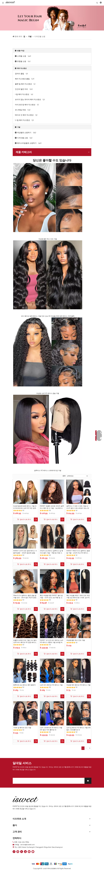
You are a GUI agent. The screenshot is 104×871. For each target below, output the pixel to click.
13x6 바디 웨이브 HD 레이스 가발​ (51, 685)
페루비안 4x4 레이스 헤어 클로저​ (24, 685)
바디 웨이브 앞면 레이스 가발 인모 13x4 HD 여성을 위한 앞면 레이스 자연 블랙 (47, 316)
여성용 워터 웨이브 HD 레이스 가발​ (78, 685)
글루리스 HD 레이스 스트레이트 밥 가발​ (47, 470)
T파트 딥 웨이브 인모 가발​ (22, 727)
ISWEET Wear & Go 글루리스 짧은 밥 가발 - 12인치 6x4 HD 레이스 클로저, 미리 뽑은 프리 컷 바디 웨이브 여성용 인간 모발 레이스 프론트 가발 (78, 552)
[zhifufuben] (52, 863)
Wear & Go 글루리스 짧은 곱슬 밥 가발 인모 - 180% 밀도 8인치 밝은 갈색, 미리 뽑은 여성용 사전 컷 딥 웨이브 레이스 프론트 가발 (24, 597)
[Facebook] (14, 851)
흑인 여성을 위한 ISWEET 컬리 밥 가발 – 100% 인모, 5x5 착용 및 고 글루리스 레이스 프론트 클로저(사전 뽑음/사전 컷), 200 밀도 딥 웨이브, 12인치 (52, 597)
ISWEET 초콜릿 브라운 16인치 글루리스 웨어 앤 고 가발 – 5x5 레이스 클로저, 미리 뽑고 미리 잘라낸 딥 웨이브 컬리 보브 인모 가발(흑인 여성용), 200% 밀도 (52, 507)
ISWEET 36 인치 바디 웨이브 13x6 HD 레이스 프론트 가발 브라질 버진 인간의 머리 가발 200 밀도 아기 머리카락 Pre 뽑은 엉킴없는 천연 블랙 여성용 (52, 641)
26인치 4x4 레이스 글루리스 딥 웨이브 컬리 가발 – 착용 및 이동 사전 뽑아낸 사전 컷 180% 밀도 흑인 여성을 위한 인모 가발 (51, 552)
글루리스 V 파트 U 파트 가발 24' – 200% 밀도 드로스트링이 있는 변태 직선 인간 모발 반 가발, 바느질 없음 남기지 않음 (78, 507)
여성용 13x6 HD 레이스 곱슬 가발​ (47, 393)
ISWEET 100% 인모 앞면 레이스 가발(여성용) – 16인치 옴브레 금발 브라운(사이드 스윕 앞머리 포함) (25, 552)
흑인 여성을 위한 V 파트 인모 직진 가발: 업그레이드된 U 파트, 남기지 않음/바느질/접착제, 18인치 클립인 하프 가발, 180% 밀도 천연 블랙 (78, 597)
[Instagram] (29, 851)
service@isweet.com (27, 844)
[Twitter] (21, 851)
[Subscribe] (87, 781)
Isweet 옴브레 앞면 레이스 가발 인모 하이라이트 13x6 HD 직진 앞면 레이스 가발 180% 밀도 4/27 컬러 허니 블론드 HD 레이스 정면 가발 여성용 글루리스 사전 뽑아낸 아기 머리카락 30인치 (24, 507)
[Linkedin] (17, 851)
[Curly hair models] (52, 18)
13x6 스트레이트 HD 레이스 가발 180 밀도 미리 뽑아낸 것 (51, 729)
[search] (48, 781)
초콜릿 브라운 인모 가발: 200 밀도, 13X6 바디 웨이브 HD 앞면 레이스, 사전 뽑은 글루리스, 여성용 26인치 (25, 641)
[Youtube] (25, 851)
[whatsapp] (33, 851)
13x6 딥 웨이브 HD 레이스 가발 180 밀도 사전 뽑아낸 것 (78, 729)
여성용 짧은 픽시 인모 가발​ (48, 239)
